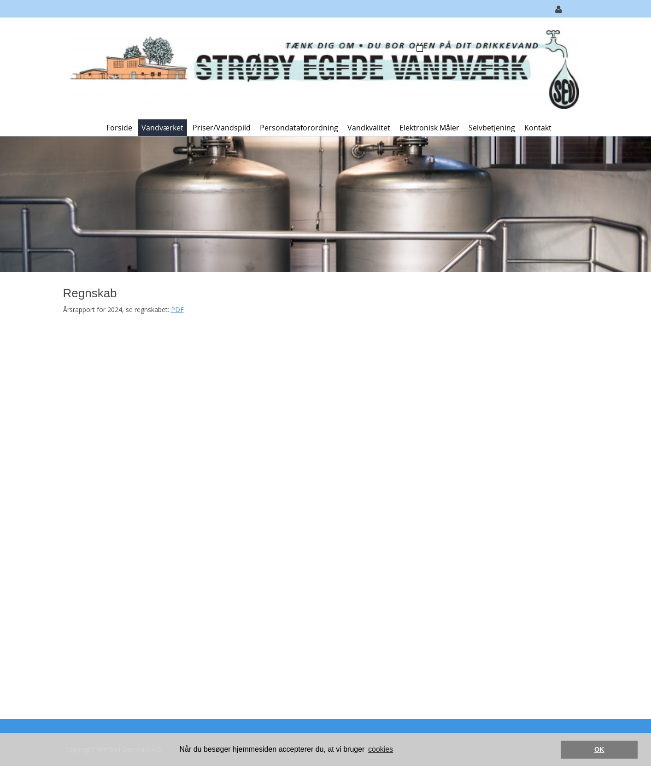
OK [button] (599, 749)
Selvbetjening (492, 128)
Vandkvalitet (368, 128)
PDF (177, 309)
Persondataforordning (299, 128)
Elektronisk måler (429, 128)
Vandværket (162, 128)
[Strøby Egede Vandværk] (322, 67)
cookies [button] (380, 749)
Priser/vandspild (222, 128)
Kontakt (537, 128)
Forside (119, 128)
